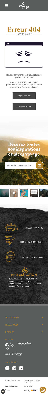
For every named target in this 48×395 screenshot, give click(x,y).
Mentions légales (11, 386)
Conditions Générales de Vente (32, 382)
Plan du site (28, 386)
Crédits (7, 390)
